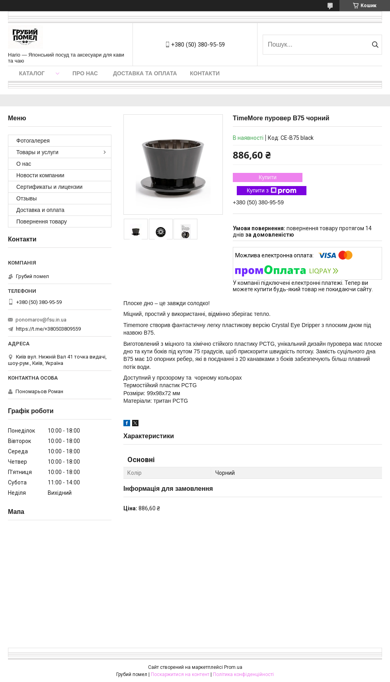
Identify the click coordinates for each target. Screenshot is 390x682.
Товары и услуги (37, 152)
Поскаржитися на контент (180, 674)
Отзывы (26, 198)
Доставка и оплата (40, 210)
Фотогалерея (33, 140)
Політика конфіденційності (243, 674)
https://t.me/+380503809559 (48, 329)
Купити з (271, 190)
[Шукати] (375, 45)
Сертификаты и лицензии (49, 187)
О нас (23, 164)
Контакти (205, 73)
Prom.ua (233, 667)
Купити (268, 177)
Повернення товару (41, 221)
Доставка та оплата (145, 73)
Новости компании (40, 175)
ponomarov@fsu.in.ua (41, 320)
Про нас (85, 73)
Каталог (32, 73)
